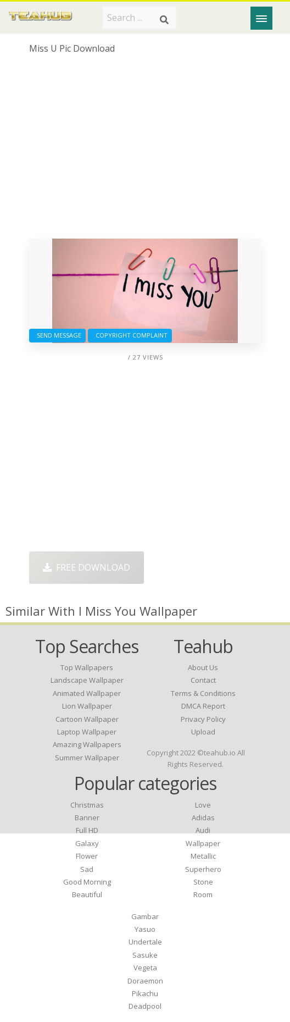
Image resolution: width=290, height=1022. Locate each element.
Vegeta (145, 968)
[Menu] (261, 18)
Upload (203, 732)
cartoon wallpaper (87, 719)
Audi (203, 830)
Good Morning (87, 882)
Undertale (145, 942)
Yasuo (145, 929)
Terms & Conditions (203, 693)
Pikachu (145, 993)
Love (203, 805)
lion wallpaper (87, 706)
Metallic (203, 856)
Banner (87, 817)
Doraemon (145, 981)
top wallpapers (86, 667)
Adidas (203, 817)
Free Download (86, 567)
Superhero (203, 869)
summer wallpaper (87, 758)
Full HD (87, 830)
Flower (87, 856)
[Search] (164, 19)
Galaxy (87, 843)
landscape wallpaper (87, 680)
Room (203, 894)
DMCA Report (203, 706)
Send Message (57, 335)
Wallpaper (203, 843)
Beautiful (87, 894)
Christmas (87, 805)
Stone (203, 882)
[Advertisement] (145, 151)
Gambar (145, 916)
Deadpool (145, 1006)
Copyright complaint (130, 335)
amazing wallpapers (87, 744)
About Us (203, 667)
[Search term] (139, 17)
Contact (203, 680)
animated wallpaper (87, 693)
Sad (86, 869)
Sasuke (145, 955)
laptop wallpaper (86, 732)
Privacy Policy (203, 719)
